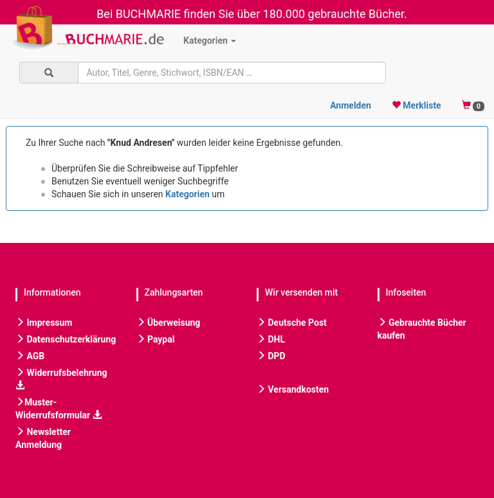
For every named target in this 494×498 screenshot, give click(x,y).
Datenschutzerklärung (65, 339)
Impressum (43, 322)
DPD (271, 356)
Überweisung (168, 322)
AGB (29, 356)
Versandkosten (293, 389)
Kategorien (209, 40)
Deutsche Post (292, 322)
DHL (271, 339)
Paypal (155, 339)
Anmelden (350, 105)
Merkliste (416, 105)
